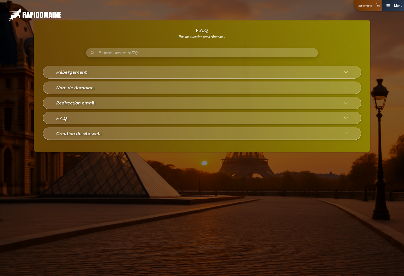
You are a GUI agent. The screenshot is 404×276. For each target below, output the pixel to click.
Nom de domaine (75, 87)
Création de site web (78, 133)
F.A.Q (61, 118)
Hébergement (71, 72)
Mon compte (364, 5)
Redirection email (75, 103)
